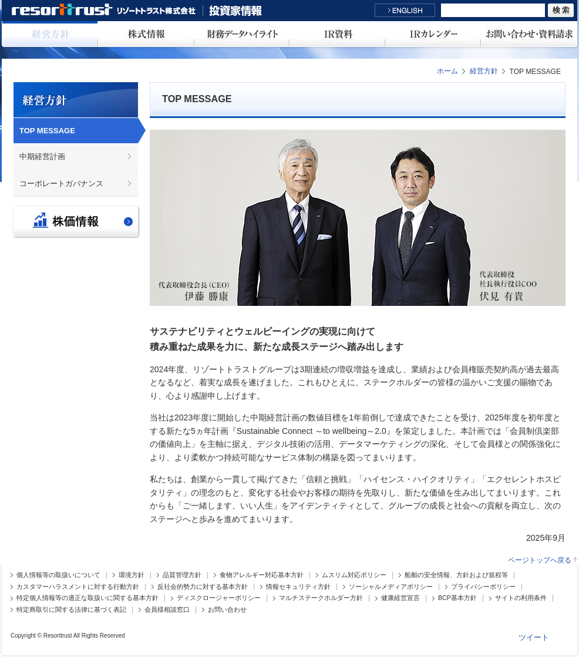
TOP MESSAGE (47, 130)
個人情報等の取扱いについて (58, 575)
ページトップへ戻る (539, 560)
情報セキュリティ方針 (298, 587)
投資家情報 (235, 10)
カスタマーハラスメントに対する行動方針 (77, 587)
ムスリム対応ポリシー (354, 575)
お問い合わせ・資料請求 (529, 34)
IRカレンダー (433, 34)
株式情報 (146, 34)
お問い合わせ (227, 610)
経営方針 (50, 34)
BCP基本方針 (457, 598)
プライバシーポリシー (483, 587)
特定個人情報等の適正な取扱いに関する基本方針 (87, 598)
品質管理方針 (182, 575)
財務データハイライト (242, 34)
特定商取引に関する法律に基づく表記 (71, 610)
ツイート (534, 637)
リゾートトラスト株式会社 (107, 10)
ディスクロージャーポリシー (219, 598)
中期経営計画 (42, 156)
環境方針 (131, 575)
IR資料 (337, 34)
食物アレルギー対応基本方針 (262, 575)
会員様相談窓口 (167, 610)
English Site (405, 10)
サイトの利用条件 (521, 598)
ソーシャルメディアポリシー (391, 587)
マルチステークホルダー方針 (321, 598)
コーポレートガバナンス (61, 183)
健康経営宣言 (400, 598)
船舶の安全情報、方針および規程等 (456, 575)
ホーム (447, 71)
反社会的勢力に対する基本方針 (202, 587)
